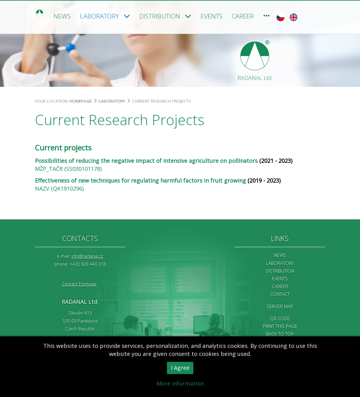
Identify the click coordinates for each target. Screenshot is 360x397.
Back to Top (280, 333)
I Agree (180, 369)
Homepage (81, 100)
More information (180, 385)
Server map (280, 305)
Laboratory (112, 100)
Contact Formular (79, 283)
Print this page (280, 326)
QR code (280, 318)
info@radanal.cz (87, 256)
